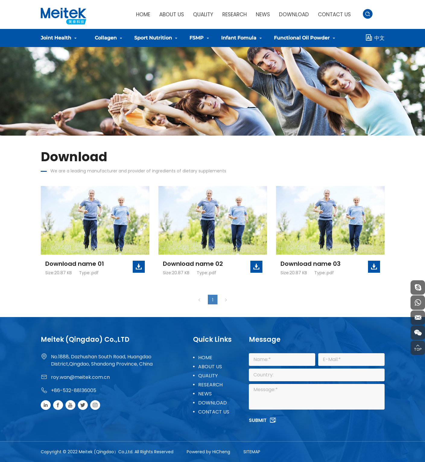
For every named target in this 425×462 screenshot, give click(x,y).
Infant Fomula (238, 38)
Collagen (106, 38)
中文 (379, 38)
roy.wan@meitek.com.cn (80, 377)
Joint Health (56, 38)
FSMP (196, 38)
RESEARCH (234, 14)
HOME (143, 14)
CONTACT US (334, 14)
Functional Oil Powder (302, 38)
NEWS (263, 14)
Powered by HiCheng (208, 452)
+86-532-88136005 (73, 390)
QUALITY (203, 14)
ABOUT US (171, 14)
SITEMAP (251, 452)
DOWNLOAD (294, 14)
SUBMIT (258, 420)
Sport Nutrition (153, 38)
